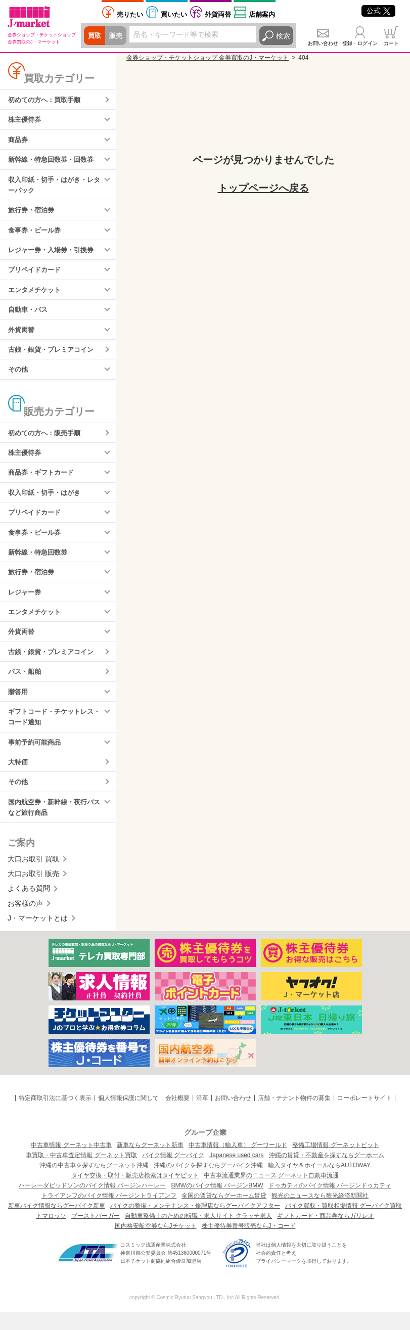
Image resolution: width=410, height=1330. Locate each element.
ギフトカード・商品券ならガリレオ (325, 1233)
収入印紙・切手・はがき (47, 502)
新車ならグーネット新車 (150, 1163)
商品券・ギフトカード (43, 482)
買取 (95, 36)
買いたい (174, 14)
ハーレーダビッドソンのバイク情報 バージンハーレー (92, 1203)
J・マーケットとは (38, 937)
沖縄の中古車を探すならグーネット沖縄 (94, 1183)
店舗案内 (262, 14)
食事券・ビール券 (36, 234)
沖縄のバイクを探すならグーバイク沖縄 (208, 1183)
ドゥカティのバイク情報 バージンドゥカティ (329, 1203)
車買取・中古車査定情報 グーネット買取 (81, 1173)
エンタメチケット (36, 295)
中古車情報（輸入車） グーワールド (238, 1163)
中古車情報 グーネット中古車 (71, 1163)
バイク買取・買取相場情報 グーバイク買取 (343, 1223)
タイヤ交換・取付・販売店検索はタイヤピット (135, 1193)
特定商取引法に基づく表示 (55, 1116)
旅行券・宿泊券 (33, 213)
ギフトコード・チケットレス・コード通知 (50, 732)
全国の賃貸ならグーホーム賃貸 (223, 1213)
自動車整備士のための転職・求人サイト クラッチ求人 (198, 1233)
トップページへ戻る (263, 188)
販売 (117, 36)
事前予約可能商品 (36, 758)
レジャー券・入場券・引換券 (54, 254)
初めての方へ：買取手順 (47, 100)
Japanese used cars (236, 1173)
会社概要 (177, 1116)
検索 (283, 36)
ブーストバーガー (95, 1233)
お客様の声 (25, 922)
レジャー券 (25, 604)
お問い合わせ (323, 43)
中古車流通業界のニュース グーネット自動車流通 (271, 1193)
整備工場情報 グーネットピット (335, 1163)
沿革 (202, 1116)
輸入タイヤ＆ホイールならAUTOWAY (319, 1183)
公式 (378, 11)
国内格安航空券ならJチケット (156, 1244)
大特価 (18, 779)
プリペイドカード (36, 275)
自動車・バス (29, 315)
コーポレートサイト (364, 1116)
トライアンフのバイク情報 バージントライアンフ (108, 1213)
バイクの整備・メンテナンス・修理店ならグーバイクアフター (195, 1223)
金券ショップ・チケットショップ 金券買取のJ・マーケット (207, 57)
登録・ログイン (360, 43)
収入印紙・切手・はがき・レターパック (54, 187)
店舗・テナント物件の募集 (294, 1116)
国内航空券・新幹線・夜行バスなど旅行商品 (54, 825)
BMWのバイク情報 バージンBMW (217, 1203)
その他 (18, 377)
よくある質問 (29, 907)
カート (391, 43)
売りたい (130, 14)
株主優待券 (25, 120)
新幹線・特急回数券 (40, 563)
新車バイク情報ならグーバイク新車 (56, 1223)
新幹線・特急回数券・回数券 (54, 161)
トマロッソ (51, 1233)
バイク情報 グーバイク (173, 1173)
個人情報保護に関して (128, 1116)
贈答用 (18, 706)
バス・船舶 (25, 686)
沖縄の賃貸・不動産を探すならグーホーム (326, 1173)
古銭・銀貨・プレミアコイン (54, 356)
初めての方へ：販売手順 (47, 441)
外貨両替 (218, 14)
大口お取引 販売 (33, 892)
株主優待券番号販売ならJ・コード (249, 1244)
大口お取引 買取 (33, 877)
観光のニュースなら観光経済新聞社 (320, 1213)
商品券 (18, 141)
